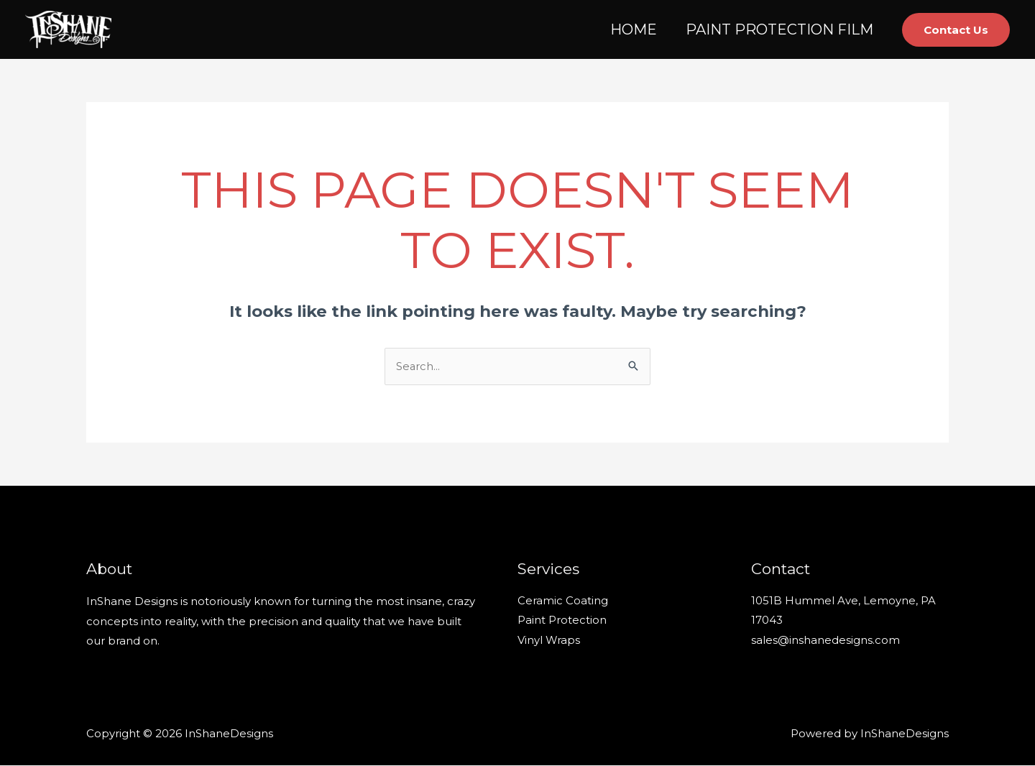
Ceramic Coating (563, 602)
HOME (633, 29)
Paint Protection (562, 622)
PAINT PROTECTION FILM (779, 29)
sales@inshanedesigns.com (825, 641)
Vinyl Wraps (549, 641)
